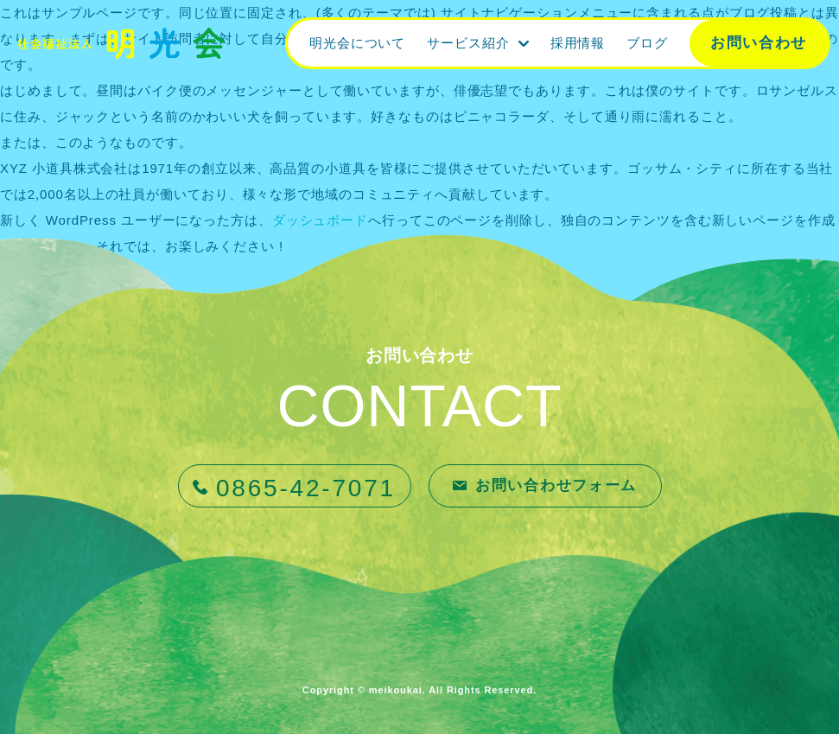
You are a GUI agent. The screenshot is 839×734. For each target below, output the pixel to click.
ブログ (647, 42)
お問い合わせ (758, 43)
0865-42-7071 (306, 488)
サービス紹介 (468, 42)
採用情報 (578, 42)
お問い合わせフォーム (556, 485)
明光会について (357, 42)
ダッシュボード (320, 220)
